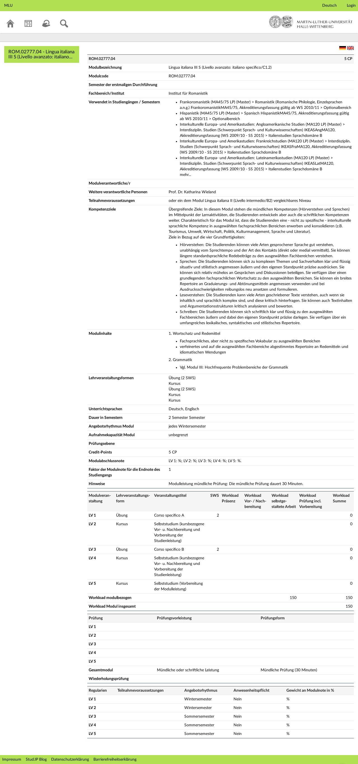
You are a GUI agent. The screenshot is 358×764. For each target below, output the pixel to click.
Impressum (11, 759)
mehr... (185, 175)
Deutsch (329, 6)
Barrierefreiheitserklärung (114, 759)
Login (351, 6)
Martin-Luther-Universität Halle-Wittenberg (311, 21)
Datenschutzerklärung (70, 759)
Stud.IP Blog (36, 759)
